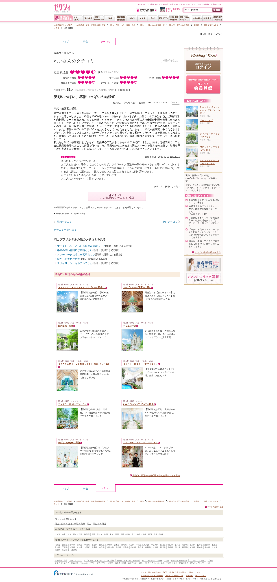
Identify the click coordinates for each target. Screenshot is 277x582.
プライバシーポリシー (174, 576)
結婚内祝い (132, 563)
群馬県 (124, 545)
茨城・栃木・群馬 (75, 534)
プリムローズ (129, 326)
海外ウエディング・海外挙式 (128, 560)
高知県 (177, 547)
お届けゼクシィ (75, 560)
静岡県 (207, 545)
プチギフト (101, 563)
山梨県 (192, 545)
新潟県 (162, 545)
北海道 (57, 534)
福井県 (185, 545)
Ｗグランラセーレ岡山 (69, 442)
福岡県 (185, 547)
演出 (124, 563)
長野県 (199, 545)
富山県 (170, 545)
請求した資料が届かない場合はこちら (184, 572)
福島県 (101, 545)
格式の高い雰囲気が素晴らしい (75, 250)
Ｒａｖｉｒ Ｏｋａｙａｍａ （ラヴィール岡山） (81, 287)
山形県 (94, 545)
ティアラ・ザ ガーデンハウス (72, 404)
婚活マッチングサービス (200, 563)
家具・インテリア (146, 563)
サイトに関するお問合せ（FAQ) (154, 572)
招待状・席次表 (114, 563)
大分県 (214, 547)
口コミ (56, 28)
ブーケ (210, 560)
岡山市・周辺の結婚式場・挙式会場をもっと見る (156, 475)
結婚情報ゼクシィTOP (63, 25)
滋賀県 (72, 547)
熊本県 (207, 547)
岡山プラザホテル (211, 25)
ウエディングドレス (197, 560)
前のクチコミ (64, 221)
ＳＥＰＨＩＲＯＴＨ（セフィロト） (140, 364)
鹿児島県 (65, 550)
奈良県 (101, 547)
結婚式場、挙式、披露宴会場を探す (91, 25)
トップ (65, 41)
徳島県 (155, 547)
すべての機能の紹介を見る (208, 252)
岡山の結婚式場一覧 (156, 25)
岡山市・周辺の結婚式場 (179, 25)
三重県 (64, 547)
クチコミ (105, 42)
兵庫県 (94, 547)
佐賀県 (192, 547)
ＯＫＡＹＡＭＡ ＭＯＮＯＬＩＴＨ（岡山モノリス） (84, 364)
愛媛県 (170, 547)
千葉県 (138, 545)
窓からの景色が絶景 (68, 258)
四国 (150, 534)
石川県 (177, 545)
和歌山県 (110, 547)
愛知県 (57, 547)
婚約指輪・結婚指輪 (179, 560)
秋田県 (87, 545)
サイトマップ (200, 576)
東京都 (146, 545)
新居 (175, 563)
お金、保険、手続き (163, 563)
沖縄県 (74, 550)
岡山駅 (196, 25)
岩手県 (72, 545)
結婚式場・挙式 (61, 560)
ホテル (218, 34)
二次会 (166, 560)
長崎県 (199, 547)
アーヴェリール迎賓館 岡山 (137, 287)
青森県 (64, 545)
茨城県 (109, 545)
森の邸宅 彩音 (65, 326)
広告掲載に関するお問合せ (152, 576)
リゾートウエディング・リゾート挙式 (99, 560)
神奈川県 (154, 545)
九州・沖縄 (158, 534)
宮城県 (79, 545)
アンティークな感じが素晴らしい (76, 254)
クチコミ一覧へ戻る (65, 229)
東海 (111, 534)
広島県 (125, 547)
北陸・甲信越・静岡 (99, 534)
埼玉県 (131, 545)
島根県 (148, 547)
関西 (117, 534)
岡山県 (118, 547)
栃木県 (116, 545)
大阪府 (87, 547)
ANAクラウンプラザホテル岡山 (138, 404)
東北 (64, 534)
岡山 (142, 25)
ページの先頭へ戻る (215, 507)
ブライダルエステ (62, 563)
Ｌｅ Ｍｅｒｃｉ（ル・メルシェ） (140, 442)
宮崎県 (57, 550)
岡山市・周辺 (206, 34)
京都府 (79, 547)
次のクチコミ (170, 221)
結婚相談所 (183, 563)
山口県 (133, 547)
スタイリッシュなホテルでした (75, 263)
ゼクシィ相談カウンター (152, 560)
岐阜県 (214, 545)
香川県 (162, 547)
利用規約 (189, 576)
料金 (85, 41)
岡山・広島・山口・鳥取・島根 (122, 25)
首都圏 (87, 534)
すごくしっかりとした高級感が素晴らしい (81, 245)
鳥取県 (140, 547)
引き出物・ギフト (87, 563)
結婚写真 (74, 563)
